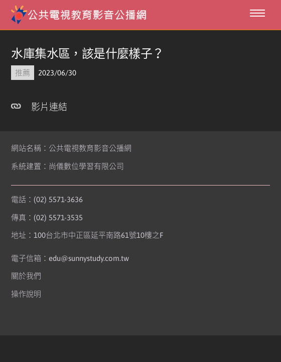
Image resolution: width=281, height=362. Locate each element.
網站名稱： (71, 148)
